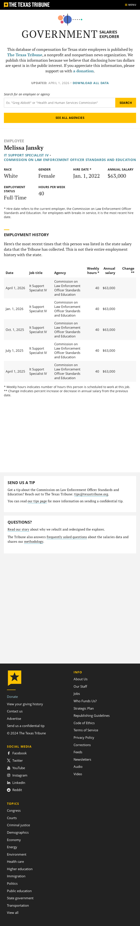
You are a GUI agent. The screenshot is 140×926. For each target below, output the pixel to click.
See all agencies (70, 118)
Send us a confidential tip (25, 726)
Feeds (78, 752)
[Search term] (59, 103)
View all (12, 912)
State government (20, 898)
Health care (15, 861)
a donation (83, 70)
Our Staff (80, 686)
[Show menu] (130, 5)
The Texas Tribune (24, 54)
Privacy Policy (84, 737)
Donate (12, 696)
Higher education (20, 869)
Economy (14, 840)
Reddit (14, 790)
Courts (12, 818)
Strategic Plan (84, 708)
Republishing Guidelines (92, 715)
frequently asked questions (67, 537)
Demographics (18, 832)
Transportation (18, 905)
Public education (19, 891)
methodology (33, 541)
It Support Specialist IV (26, 155)
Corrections (82, 745)
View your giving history (25, 704)
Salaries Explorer (109, 34)
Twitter (15, 760)
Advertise (14, 718)
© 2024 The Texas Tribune (26, 733)
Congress (14, 810)
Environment (16, 854)
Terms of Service (86, 730)
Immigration (16, 876)
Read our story (18, 529)
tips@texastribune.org (91, 494)
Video (78, 774)
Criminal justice (18, 825)
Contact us (15, 711)
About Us (80, 679)
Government (59, 34)
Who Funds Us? (85, 701)
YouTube (16, 768)
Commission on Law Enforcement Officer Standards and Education (70, 160)
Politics (12, 883)
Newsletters (82, 759)
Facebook (17, 753)
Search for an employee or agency (27, 94)
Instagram (17, 775)
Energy (12, 847)
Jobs (77, 693)
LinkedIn (16, 782)
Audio (78, 766)
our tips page (37, 501)
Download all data (91, 83)
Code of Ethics (84, 723)
